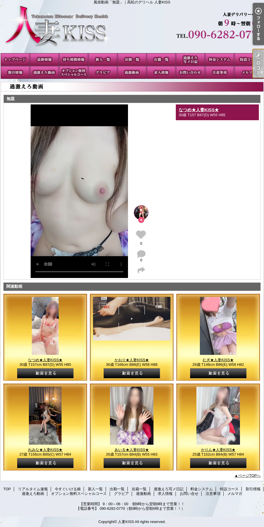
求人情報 (161, 72)
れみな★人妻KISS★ (45, 450)
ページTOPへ (249, 475)
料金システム (219, 59)
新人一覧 (102, 59)
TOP (15, 59)
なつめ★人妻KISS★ (199, 109)
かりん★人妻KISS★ (218, 450)
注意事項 (219, 72)
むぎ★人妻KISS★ (218, 360)
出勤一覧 (132, 59)
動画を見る (45, 373)
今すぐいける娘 (73, 59)
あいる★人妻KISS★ (132, 450)
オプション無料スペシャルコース (73, 72)
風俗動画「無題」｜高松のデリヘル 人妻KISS (132, 28)
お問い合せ (190, 72)
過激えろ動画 (44, 72)
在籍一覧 (161, 59)
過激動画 (132, 72)
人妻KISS (126, 522)
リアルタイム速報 (44, 59)
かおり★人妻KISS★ (132, 360)
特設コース (248, 59)
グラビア (102, 72)
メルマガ (248, 72)
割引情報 (15, 72)
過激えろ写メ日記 (190, 59)
